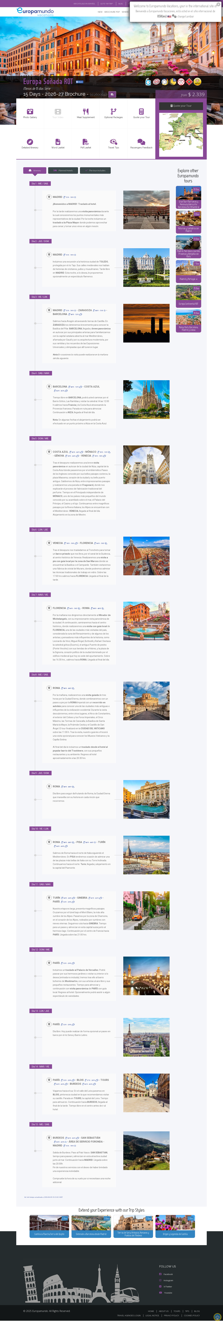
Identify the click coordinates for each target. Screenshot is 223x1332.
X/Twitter (165, 1298)
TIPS (187, 1322)
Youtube (165, 1304)
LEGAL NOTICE (150, 1327)
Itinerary (35, 170)
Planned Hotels (62, 170)
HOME (152, 1322)
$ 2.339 (193, 94)
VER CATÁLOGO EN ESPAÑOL (77, 3)
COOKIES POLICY (191, 1327)
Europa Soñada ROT (64, 80)
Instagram (166, 1291)
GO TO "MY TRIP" (102, 3)
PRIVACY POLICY (170, 1327)
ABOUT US (165, 1322)
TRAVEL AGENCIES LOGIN (126, 1327)
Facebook (166, 1285)
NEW (97, 12)
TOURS (177, 1322)
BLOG (197, 1322)
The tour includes (94, 170)
